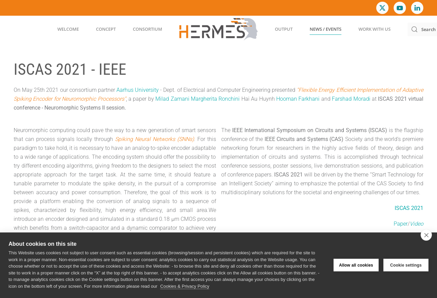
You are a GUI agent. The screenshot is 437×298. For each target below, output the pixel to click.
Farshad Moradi (351, 99)
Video (416, 224)
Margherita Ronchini (215, 99)
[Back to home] (218, 29)
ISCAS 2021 (409, 208)
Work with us (374, 29)
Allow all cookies (356, 265)
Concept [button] (106, 29)
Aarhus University (137, 90)
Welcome (68, 29)
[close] (426, 235)
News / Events (325, 29)
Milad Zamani (172, 99)
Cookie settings (406, 265)
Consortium (147, 29)
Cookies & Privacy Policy (184, 286)
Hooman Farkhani (298, 99)
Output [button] (284, 29)
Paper (401, 224)
